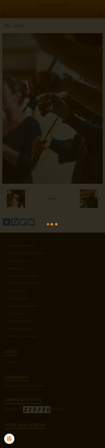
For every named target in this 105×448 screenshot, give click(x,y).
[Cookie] (9, 439)
